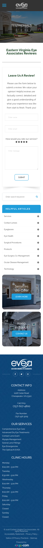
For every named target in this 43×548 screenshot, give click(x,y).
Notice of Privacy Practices (17, 538)
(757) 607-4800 (21, 406)
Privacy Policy (31, 534)
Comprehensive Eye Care (13, 429)
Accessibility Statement (14, 534)
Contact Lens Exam (11, 436)
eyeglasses (9, 229)
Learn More (21, 296)
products (8, 249)
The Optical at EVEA (11, 450)
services (7, 216)
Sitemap (33, 538)
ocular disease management (16, 262)
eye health (8, 236)
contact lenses (10, 223)
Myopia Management (11, 439)
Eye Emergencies (10, 446)
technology (9, 269)
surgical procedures (12, 243)
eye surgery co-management (16, 256)
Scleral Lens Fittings (11, 443)
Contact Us (21, 333)
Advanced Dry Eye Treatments (15, 432)
